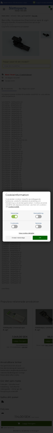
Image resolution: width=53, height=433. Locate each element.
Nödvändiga (14, 215)
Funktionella (14, 225)
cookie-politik (13, 207)
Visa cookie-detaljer (26, 233)
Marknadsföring (38, 215)
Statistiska (38, 225)
